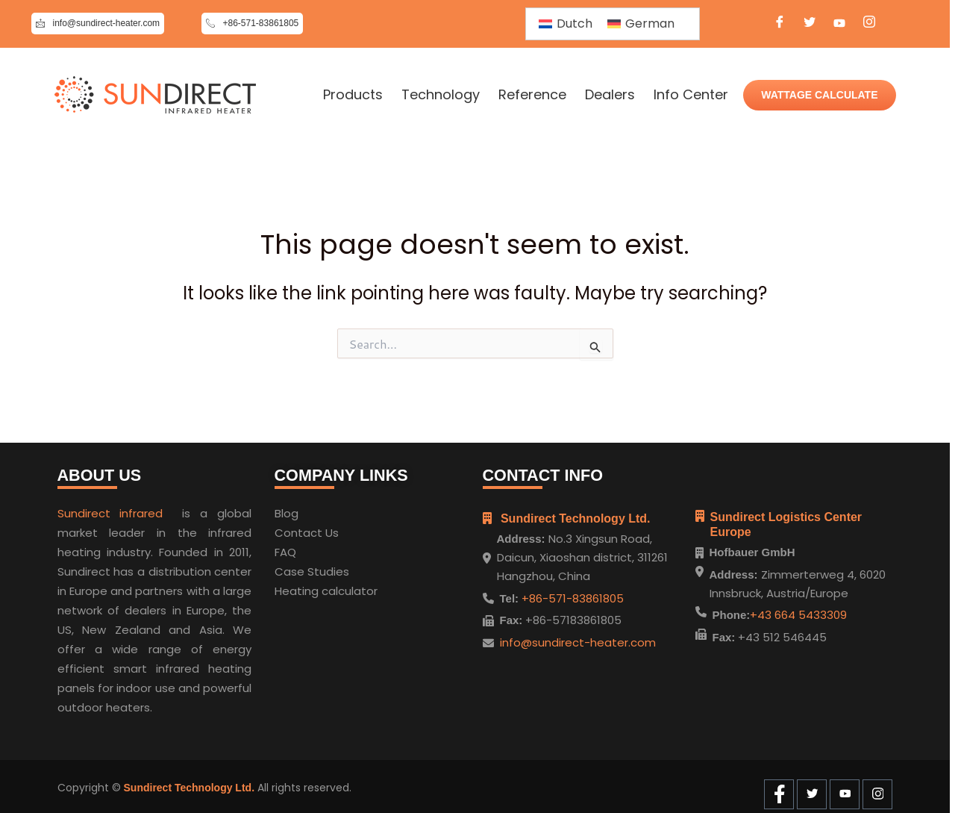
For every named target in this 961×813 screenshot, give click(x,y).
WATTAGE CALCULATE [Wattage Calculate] (819, 95)
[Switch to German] (641, 23)
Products (353, 95)
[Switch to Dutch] (565, 23)
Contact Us (307, 530)
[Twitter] (809, 24)
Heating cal (306, 588)
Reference (532, 95)
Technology (440, 95)
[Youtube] (839, 24)
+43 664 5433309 (798, 615)
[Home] (155, 95)
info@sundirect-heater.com (578, 639)
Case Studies (312, 568)
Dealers (610, 95)
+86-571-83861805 (571, 594)
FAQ (285, 549)
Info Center (691, 95)
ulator (361, 588)
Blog (286, 510)
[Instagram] (869, 24)
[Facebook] (780, 24)
